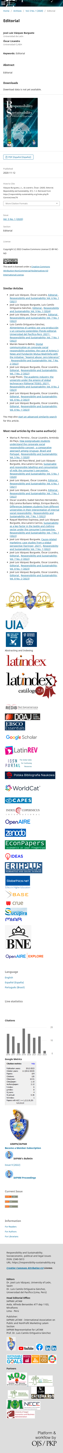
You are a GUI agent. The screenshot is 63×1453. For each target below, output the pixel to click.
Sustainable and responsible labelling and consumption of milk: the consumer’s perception (34, 467)
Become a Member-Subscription (23, 1148)
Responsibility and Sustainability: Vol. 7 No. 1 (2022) (32, 514)
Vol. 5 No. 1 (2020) (34, 10)
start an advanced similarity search (37, 416)
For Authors (10, 1231)
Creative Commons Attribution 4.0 (25, 1268)
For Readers (10, 1226)
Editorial (53, 294)
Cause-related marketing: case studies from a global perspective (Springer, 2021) (33, 542)
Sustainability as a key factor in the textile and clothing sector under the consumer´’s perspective (34, 526)
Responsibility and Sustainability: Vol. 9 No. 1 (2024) (34, 309)
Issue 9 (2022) (12, 1164)
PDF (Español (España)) (19, 157)
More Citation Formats (17, 203)
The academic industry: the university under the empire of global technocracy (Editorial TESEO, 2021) (32, 380)
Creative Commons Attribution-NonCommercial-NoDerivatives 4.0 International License (26, 270)
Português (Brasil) (15, 987)
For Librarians (11, 1236)
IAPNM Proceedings (25, 1177)
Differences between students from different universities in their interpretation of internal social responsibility (34, 510)
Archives (17, 10)
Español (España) (14, 982)
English (9, 977)
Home (6, 10)
